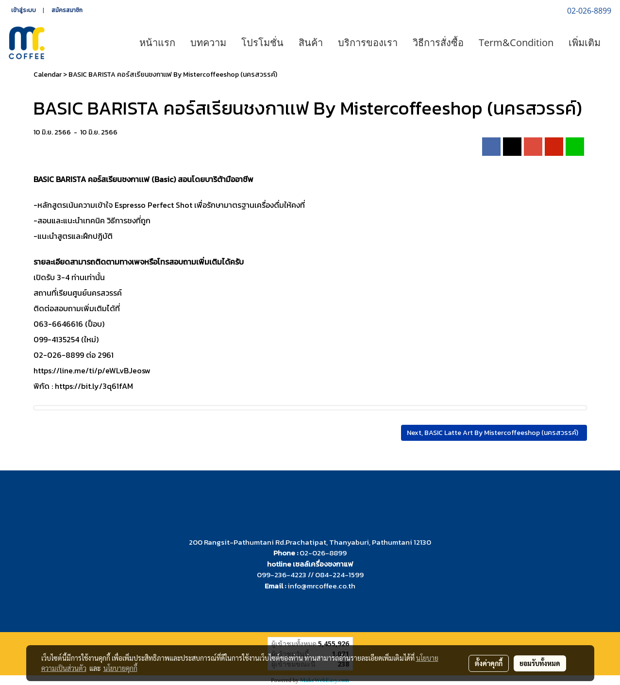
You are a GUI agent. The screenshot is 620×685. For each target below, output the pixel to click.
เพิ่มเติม (585, 42)
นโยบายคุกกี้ (120, 668)
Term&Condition (516, 42)
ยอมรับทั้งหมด (539, 663)
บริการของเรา (368, 42)
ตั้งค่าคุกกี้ (489, 663)
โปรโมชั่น (262, 42)
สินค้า (311, 42)
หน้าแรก (157, 42)
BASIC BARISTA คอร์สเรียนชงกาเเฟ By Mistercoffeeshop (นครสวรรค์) (172, 74)
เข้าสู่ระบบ (23, 10)
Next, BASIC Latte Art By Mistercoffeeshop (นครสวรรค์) (494, 433)
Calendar (48, 74)
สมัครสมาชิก (67, 10)
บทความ (208, 42)
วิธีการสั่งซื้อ (438, 42)
